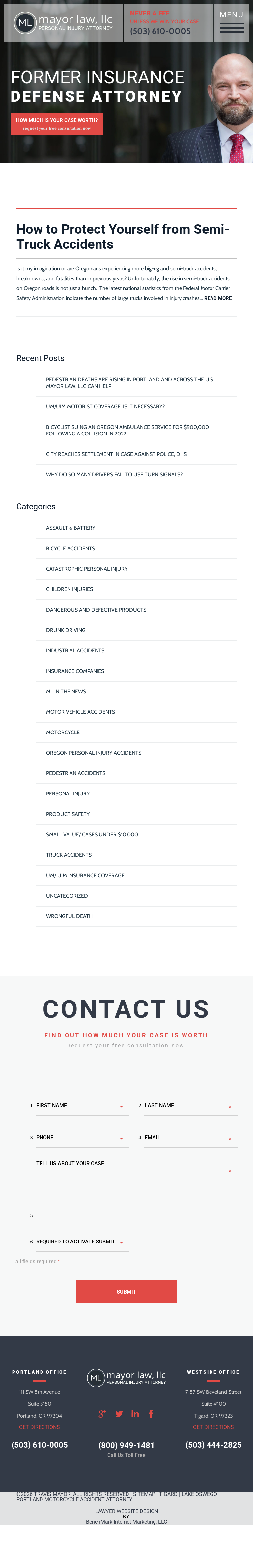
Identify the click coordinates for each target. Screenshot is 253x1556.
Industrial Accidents (75, 650)
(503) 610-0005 (160, 31)
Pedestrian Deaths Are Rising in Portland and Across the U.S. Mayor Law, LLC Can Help (130, 382)
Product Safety (68, 814)
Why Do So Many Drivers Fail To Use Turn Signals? (114, 474)
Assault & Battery (70, 528)
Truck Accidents (69, 855)
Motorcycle (63, 732)
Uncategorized (67, 896)
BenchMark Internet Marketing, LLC (126, 1522)
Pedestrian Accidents (75, 773)
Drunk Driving (66, 630)
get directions (39, 1427)
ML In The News (66, 691)
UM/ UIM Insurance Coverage (85, 875)
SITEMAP (144, 1494)
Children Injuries (69, 589)
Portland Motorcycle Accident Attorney (74, 1499)
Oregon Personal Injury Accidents (93, 753)
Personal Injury (68, 794)
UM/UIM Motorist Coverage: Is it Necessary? (105, 407)
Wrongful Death (69, 916)
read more (218, 298)
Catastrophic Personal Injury (86, 569)
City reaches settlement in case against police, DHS (116, 454)
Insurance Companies (75, 671)
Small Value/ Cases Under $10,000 (92, 834)
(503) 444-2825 (213, 1445)
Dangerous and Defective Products (96, 610)
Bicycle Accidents (70, 548)
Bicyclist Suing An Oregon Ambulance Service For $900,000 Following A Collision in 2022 (127, 430)
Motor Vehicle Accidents (80, 712)
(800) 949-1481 (126, 1445)
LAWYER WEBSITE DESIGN (126, 1511)
